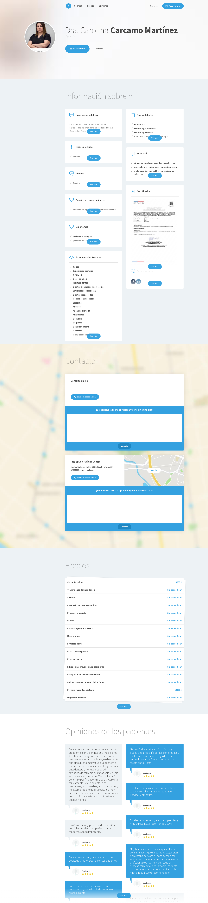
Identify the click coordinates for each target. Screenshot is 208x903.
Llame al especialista (85, 397)
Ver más (124, 446)
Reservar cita (173, 6)
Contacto (154, 6)
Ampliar (154, 470)
